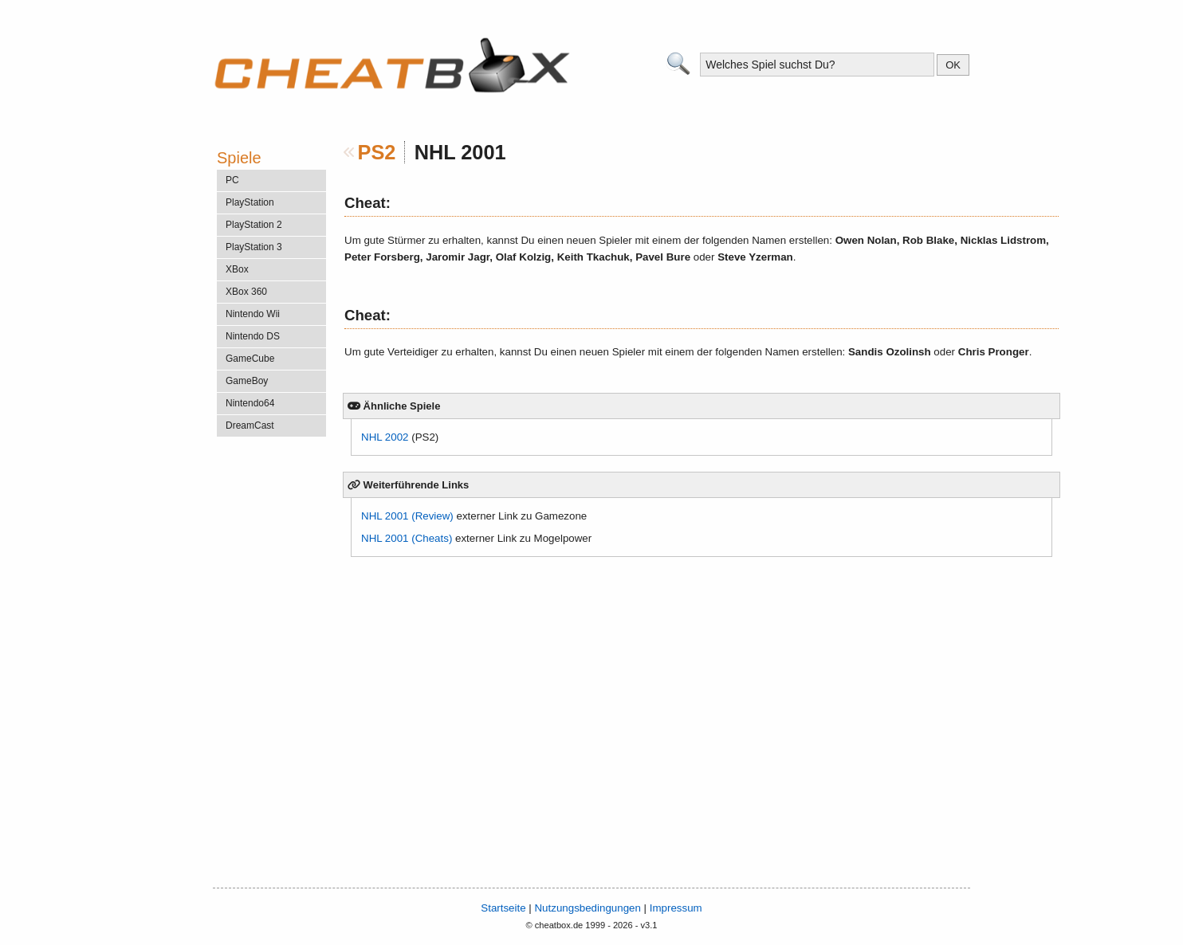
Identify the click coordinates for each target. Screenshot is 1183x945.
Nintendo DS (253, 336)
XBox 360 (246, 291)
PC (232, 180)
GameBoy (247, 380)
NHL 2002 (385, 437)
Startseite (503, 908)
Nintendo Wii (253, 314)
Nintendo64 (250, 403)
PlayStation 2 (254, 224)
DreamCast (250, 425)
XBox (237, 269)
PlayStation (250, 202)
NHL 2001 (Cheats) (406, 538)
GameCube (250, 358)
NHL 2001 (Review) (407, 516)
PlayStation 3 (254, 247)
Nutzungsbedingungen (587, 908)
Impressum (676, 908)
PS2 (377, 152)
